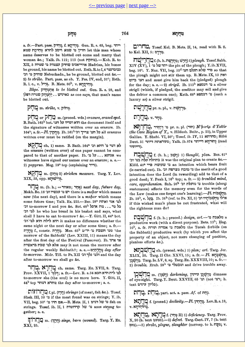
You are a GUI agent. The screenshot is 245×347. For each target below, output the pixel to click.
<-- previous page (107, 5)
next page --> (142, 5)
